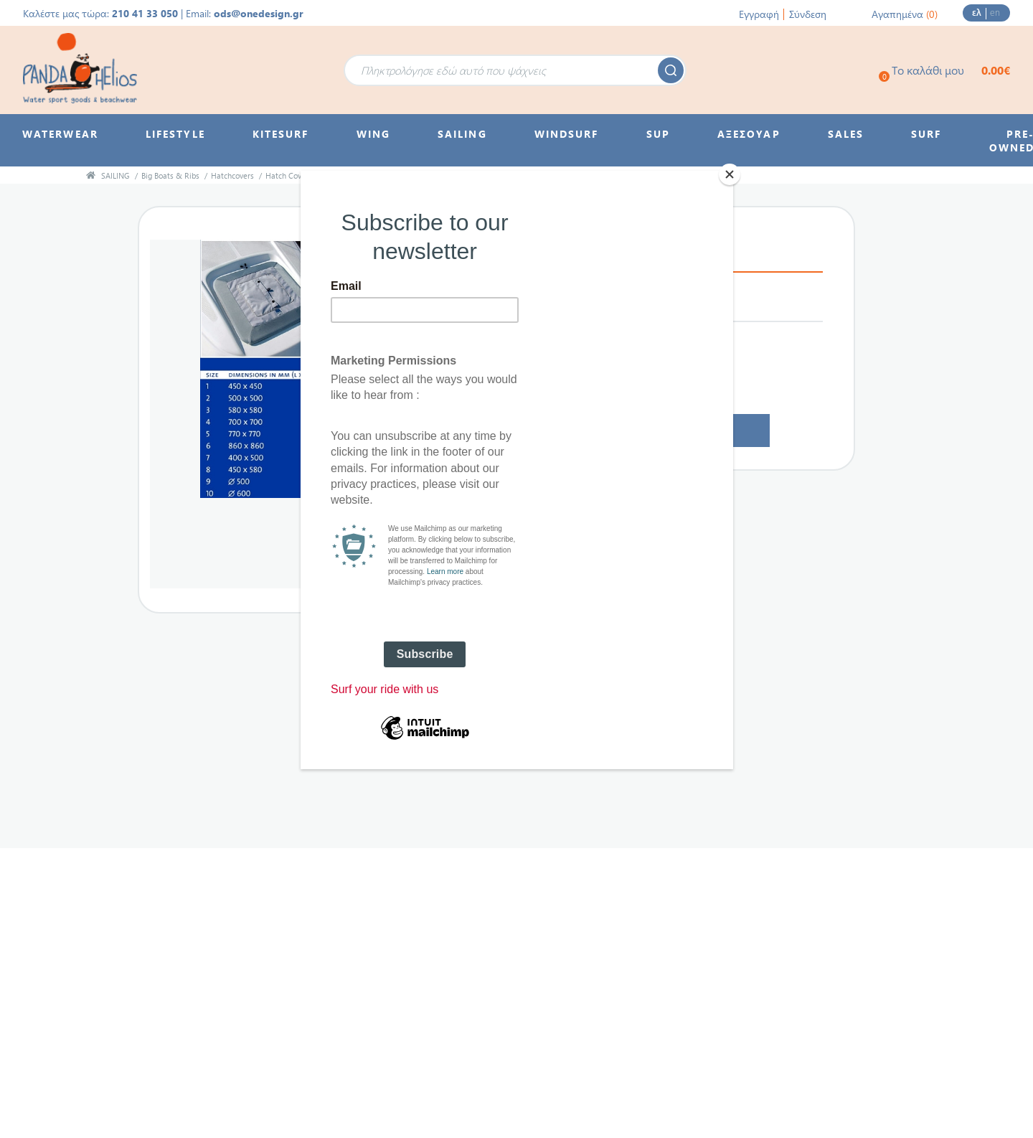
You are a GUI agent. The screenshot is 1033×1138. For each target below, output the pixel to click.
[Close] (729, 174)
